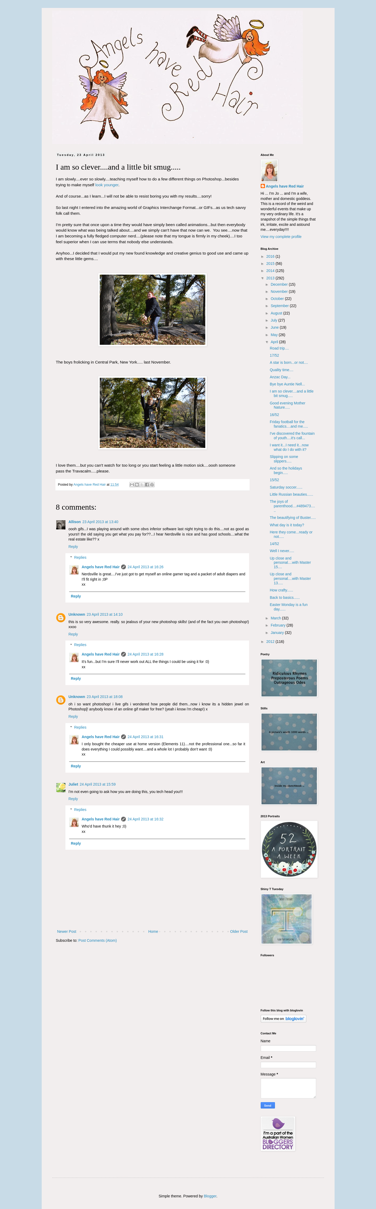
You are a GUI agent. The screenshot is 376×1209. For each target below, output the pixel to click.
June (275, 327)
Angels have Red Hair (101, 567)
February (279, 625)
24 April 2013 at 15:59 (98, 784)
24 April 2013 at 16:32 (145, 819)
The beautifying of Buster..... (293, 517)
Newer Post (66, 931)
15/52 (274, 480)
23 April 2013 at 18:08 (105, 697)
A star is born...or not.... (289, 362)
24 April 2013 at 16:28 (145, 654)
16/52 (274, 415)
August (277, 313)
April (275, 342)
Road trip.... (279, 348)
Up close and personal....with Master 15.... (290, 562)
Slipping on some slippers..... (284, 459)
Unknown (77, 614)
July (274, 320)
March (276, 618)
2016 (270, 256)
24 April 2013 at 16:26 (145, 567)
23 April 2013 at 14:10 (105, 614)
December (280, 284)
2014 (270, 271)
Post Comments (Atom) (97, 940)
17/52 (274, 355)
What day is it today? (287, 525)
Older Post (239, 931)
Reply (73, 546)
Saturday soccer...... (286, 487)
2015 (270, 263)
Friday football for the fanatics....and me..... (289, 424)
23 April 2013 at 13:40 (100, 522)
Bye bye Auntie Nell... (287, 384)
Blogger (210, 1196)
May (275, 335)
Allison (75, 522)
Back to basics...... (285, 597)
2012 (270, 641)
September (280, 306)
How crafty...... (281, 590)
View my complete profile (281, 237)
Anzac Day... (280, 377)
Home (153, 931)
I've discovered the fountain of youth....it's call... (292, 435)
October (278, 299)
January (278, 632)
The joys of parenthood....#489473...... (292, 506)
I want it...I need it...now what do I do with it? (289, 447)
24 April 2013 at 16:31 (145, 737)
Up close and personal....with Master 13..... (290, 578)
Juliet (73, 784)
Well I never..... (282, 551)
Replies (80, 557)
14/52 (274, 544)
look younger (106, 185)
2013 (270, 278)
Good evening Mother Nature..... (287, 405)
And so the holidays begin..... (286, 470)
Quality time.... (281, 370)
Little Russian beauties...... (291, 494)
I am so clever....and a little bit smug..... (291, 393)
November (280, 291)
